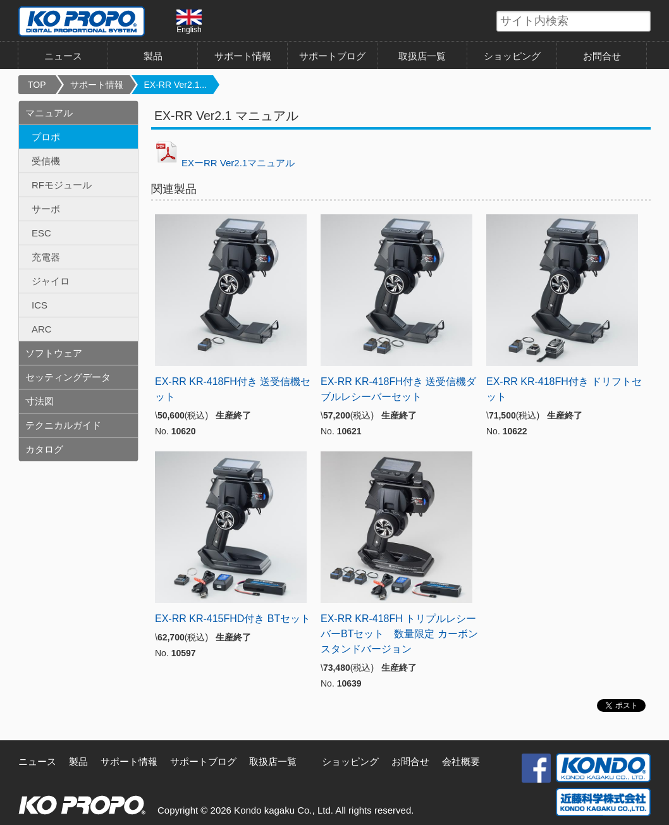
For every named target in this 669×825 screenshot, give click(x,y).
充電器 (46, 257)
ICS (39, 305)
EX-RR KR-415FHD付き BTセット (232, 618)
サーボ (46, 209)
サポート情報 (242, 56)
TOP (37, 85)
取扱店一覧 (422, 56)
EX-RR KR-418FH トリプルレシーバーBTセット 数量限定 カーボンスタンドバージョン (399, 633)
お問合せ (602, 56)
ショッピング (512, 56)
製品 (153, 56)
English (189, 21)
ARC (42, 329)
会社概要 (461, 761)
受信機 (46, 161)
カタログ (44, 449)
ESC (41, 233)
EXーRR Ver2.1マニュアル (223, 162)
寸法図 (39, 401)
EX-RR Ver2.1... (175, 85)
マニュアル (49, 112)
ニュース (63, 56)
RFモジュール (62, 185)
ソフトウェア (53, 353)
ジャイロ (51, 281)
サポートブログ (332, 56)
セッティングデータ (68, 377)
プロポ (46, 136)
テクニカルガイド (63, 425)
